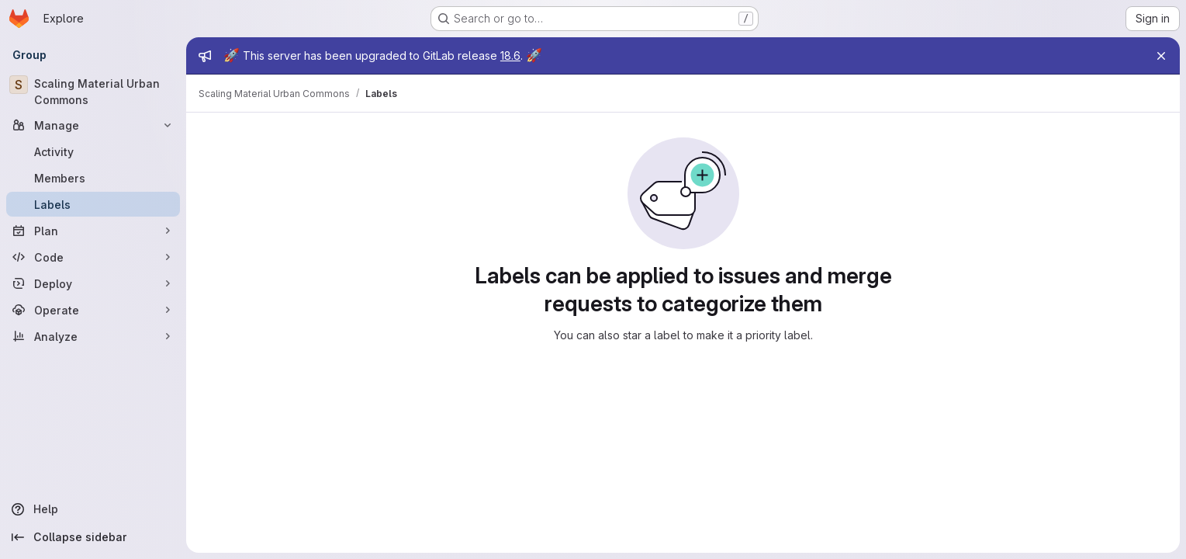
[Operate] (93, 309)
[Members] (93, 177)
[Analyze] (93, 336)
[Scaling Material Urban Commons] (93, 91)
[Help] (93, 509)
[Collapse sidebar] (93, 537)
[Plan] (93, 230)
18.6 (510, 55)
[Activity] (93, 151)
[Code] (93, 257)
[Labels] (93, 204)
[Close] (1161, 56)
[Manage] (93, 125)
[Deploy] (93, 283)
